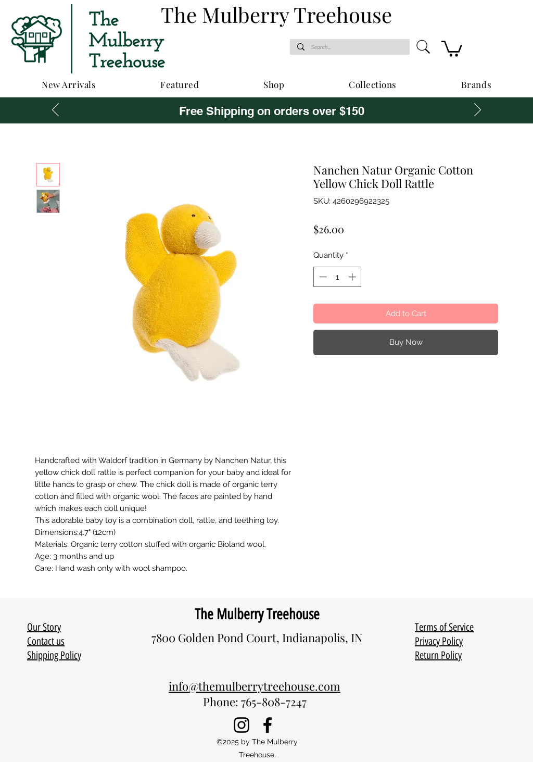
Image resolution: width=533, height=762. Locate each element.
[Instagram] (241, 725)
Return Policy (438, 655)
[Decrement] (322, 276)
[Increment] (353, 276)
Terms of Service (444, 627)
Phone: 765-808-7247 (255, 701)
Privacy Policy (439, 641)
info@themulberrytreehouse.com (254, 686)
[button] (451, 48)
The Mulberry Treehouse (257, 614)
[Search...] (349, 47)
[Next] (477, 110)
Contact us (46, 641)
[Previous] (55, 110)
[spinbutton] (337, 276)
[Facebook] (267, 725)
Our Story (44, 627)
